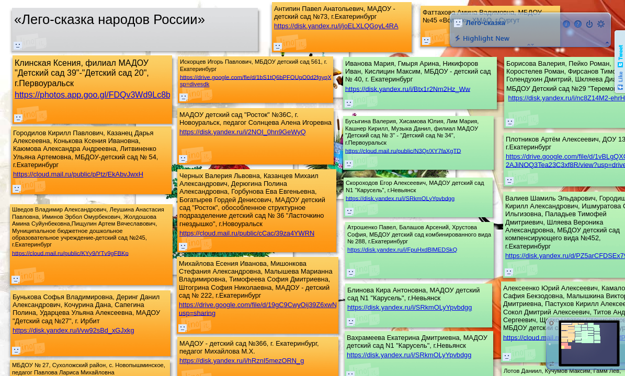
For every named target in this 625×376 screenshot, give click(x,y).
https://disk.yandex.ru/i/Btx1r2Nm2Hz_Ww (407, 88)
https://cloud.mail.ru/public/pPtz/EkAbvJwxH (78, 174)
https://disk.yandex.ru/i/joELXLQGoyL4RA (336, 26)
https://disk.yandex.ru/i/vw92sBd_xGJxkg (73, 330)
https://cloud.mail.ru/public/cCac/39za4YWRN (246, 233)
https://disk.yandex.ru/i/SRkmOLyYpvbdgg (409, 355)
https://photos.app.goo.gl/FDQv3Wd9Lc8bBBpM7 (106, 94)
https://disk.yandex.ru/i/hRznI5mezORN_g (241, 361)
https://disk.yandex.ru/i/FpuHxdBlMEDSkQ (402, 249)
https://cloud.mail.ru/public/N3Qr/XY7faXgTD (403, 150)
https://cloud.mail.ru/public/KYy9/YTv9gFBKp (70, 253)
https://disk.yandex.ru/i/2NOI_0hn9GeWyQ (242, 132)
